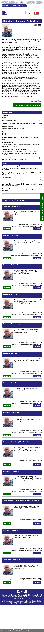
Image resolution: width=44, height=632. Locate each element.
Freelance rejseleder (35, 601)
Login (29, 13)
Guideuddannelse (7, 601)
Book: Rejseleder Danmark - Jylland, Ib (42, 207)
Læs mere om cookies (25, 630)
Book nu (7, 229)
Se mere (37, 229)
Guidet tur (31, 603)
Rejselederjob (14, 603)
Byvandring (23, 603)
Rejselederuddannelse (21, 601)
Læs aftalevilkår (36, 101)
